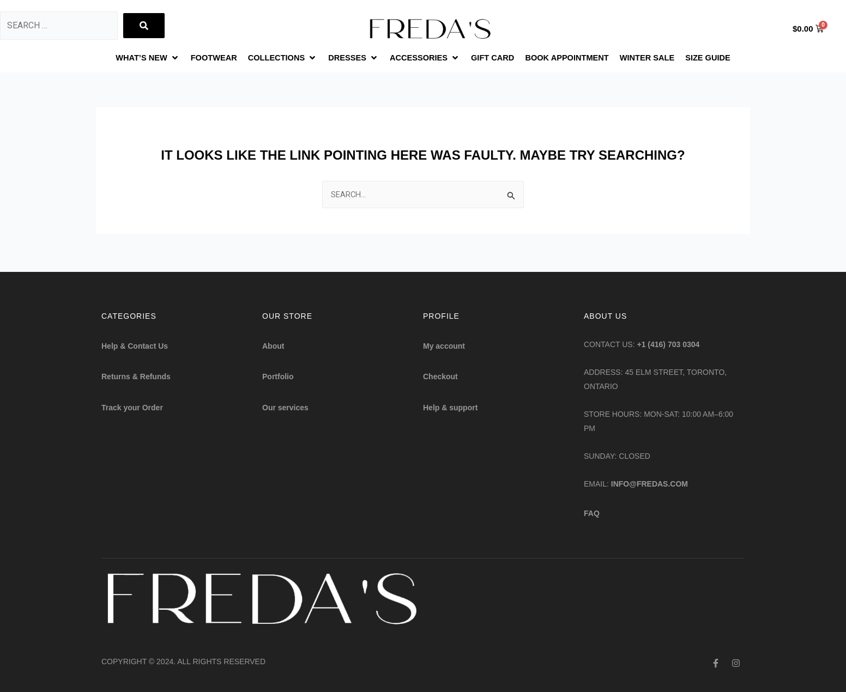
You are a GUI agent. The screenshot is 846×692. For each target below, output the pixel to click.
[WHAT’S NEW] (127, 58)
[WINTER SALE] (663, 58)
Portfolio (278, 376)
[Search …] (59, 25)
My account (444, 346)
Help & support (450, 407)
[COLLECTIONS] (272, 58)
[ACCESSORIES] (423, 58)
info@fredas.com (649, 483)
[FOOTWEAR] (197, 58)
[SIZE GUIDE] (729, 58)
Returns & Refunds (136, 376)
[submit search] (144, 25)
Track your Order (132, 407)
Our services (285, 407)
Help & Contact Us (134, 346)
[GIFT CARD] (496, 58)
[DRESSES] (347, 58)
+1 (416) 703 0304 (668, 344)
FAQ (592, 513)
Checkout (440, 376)
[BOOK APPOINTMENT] (576, 58)
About (273, 346)
